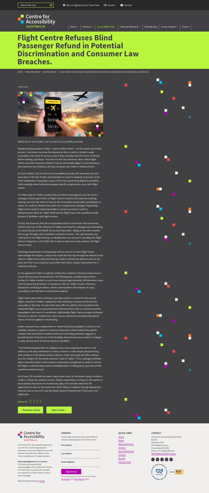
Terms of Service (79, 479)
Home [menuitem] (121, 436)
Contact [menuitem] (128, 5)
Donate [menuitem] (111, 5)
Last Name (66, 453)
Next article (58, 409)
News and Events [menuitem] (126, 444)
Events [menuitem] (185, 26)
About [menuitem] (73, 26)
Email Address (68, 462)
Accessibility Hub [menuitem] (105, 26)
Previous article (31, 409)
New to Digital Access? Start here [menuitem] (82, 5)
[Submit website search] (50, 5)
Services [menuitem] (87, 26)
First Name (66, 445)
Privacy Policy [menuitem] (124, 462)
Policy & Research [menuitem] (129, 26)
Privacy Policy (66, 479)
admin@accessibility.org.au (163, 453)
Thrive (42, 481)
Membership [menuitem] (151, 26)
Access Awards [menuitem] (168, 26)
